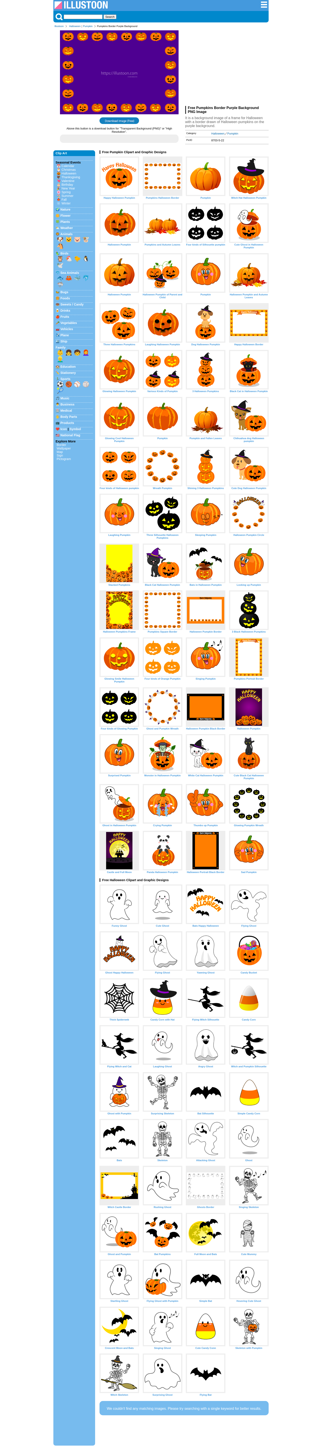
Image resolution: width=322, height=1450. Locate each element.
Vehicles (66, 329)
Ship (63, 341)
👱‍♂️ (60, 359)
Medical (66, 410)
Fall (64, 199)
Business (67, 404)
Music (64, 398)
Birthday (67, 184)
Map (60, 452)
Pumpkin (88, 26)
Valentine (68, 181)
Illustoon (59, 26)
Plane (64, 335)
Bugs (64, 292)
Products (67, 423)
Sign (60, 455)
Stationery (68, 373)
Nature (65, 209)
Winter (66, 203)
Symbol (75, 429)
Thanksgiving (71, 177)
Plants (65, 222)
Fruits (64, 316)
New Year (68, 188)
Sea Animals (69, 273)
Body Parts (68, 416)
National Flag (70, 435)
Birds (64, 253)
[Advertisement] (227, 67)
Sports (65, 379)
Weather (66, 228)
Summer (67, 196)
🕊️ (60, 265)
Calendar (68, 166)
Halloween (75, 26)
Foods (65, 298)
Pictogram (64, 459)
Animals (66, 234)
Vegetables (68, 323)
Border (61, 445)
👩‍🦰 (85, 352)
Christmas (69, 169)
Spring (66, 192)
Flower (65, 215)
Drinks (65, 310)
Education (68, 366)
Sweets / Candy (72, 304)
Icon (63, 429)
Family (61, 347)
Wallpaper (64, 448)
